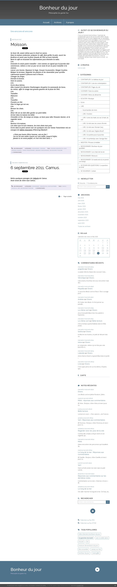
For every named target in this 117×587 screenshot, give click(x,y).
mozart (81, 542)
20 (94, 250)
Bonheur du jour (58, 8)
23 (107, 250)
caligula (14, 188)
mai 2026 (81, 198)
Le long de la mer (85, 489)
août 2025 (81, 223)
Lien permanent (17, 148)
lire (18, 188)
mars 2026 (81, 203)
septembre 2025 (83, 220)
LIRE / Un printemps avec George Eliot (95, 139)
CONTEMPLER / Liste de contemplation (93, 83)
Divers (90, 269)
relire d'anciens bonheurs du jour (89, 534)
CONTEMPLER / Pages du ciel (90, 87)
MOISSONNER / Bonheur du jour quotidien (44, 186)
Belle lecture (97, 321)
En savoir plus (80, 585)
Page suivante (68, 196)
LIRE (82, 106)
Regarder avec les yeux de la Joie (91, 431)
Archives (57, 22)
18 (85, 250)
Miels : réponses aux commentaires (91, 400)
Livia (79, 364)
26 (89, 253)
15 (103, 248)
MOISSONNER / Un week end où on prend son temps (93, 161)
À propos (70, 22)
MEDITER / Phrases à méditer (90, 142)
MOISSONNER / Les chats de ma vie (92, 152)
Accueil (46, 22)
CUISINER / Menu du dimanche (91, 95)
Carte (83, 375)
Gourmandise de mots (90, 110)
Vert (79, 465)
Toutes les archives (84, 226)
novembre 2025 (83, 215)
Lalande (81, 353)
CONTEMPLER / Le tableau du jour (92, 79)
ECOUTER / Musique (87, 99)
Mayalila (81, 289)
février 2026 (82, 206)
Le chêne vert (83, 310)
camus (64, 186)
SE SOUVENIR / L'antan (88, 171)
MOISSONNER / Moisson (38, 148)
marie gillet (95, 553)
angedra (81, 269)
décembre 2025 (83, 212)
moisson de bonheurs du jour (88, 545)
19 (89, 250)
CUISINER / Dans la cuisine (89, 91)
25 (85, 253)
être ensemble (83, 549)
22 (103, 250)
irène (80, 342)
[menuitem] (46, 22)
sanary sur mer (96, 549)
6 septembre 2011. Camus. (35, 167)
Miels (80, 441)
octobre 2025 (82, 217)
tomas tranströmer (29, 150)
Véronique (82, 278)
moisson (53, 148)
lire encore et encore (55, 150)
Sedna (80, 332)
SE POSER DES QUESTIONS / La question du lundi (93, 166)
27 (94, 253)
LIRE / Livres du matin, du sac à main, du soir (94, 119)
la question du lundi (86, 538)
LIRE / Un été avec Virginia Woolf (93, 131)
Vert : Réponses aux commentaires (91, 420)
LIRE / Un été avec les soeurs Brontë (94, 123)
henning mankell (17, 150)
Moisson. (19, 44)
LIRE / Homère (87, 114)
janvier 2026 (82, 209)
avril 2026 (81, 201)
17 (80, 250)
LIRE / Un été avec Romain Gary (93, 127)
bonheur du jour (61, 148)
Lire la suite (81, 68)
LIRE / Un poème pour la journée (93, 135)
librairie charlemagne (42, 150)
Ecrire (82, 102)
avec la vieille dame (102, 538)
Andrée (81, 299)
